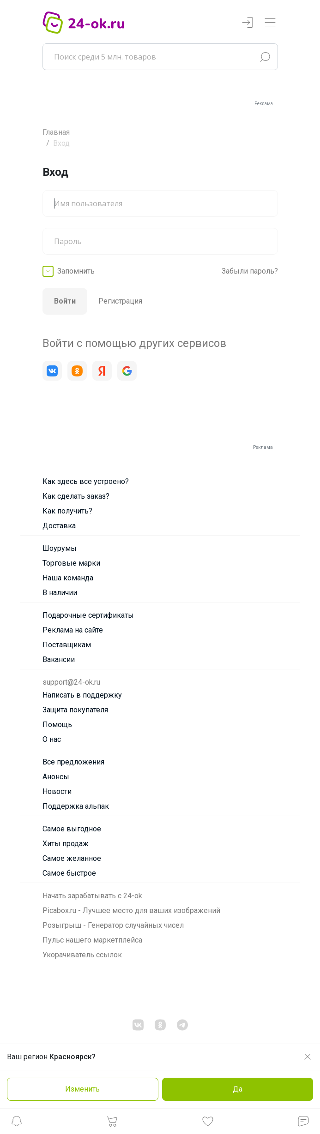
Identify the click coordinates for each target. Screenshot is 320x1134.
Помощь (57, 724)
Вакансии (58, 659)
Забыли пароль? (250, 271)
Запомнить (76, 271)
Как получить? (67, 511)
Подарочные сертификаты (88, 615)
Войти (65, 301)
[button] (16, 1123)
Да (237, 1089)
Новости (57, 791)
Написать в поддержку (82, 695)
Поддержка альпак (75, 806)
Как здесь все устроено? (85, 481)
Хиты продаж (65, 843)
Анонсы (55, 776)
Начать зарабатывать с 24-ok (92, 895)
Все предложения (73, 762)
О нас (51, 739)
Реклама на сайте (72, 630)
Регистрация (120, 301)
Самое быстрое (69, 873)
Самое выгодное (71, 828)
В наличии (59, 592)
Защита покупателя (75, 709)
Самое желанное (71, 858)
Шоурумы (59, 548)
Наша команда (67, 577)
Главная (56, 132)
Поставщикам (66, 644)
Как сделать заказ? (75, 496)
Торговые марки (71, 563)
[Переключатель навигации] (270, 23)
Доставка (59, 525)
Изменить (82, 1089)
